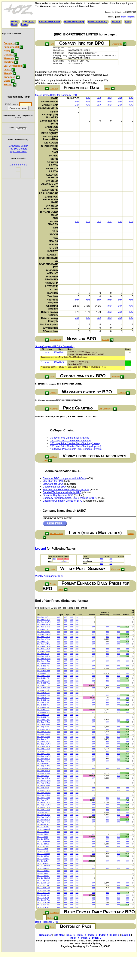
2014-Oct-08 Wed (43, 707)
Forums (115, 21)
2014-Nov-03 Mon (43, 663)
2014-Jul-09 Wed (43, 866)
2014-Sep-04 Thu (43, 766)
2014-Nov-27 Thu (43, 619)
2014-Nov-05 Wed (43, 659)
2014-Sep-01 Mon (43, 773)
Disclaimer (45, 935)
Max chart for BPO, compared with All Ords (66, 489)
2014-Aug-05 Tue (43, 819)
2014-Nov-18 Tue (43, 637)
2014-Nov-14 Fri (43, 641)
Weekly (8, 73)
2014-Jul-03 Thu (43, 876)
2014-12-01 (59, 352)
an (46, 352)
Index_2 (81, 935)
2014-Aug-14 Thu (43, 802)
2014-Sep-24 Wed (43, 732)
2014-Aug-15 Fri (43, 800)
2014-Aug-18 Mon (43, 798)
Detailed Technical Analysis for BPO (62, 492)
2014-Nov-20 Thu (43, 632)
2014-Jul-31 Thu (43, 827)
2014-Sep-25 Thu (43, 729)
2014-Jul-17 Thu (43, 851)
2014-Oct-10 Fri (43, 702)
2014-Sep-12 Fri (43, 751)
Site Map (59, 935)
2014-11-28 (59, 362)
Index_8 (85, 937)
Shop (128, 21)
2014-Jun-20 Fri (43, 897)
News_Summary (97, 21)
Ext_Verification (13, 65)
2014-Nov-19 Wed (43, 634)
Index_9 (96, 937)
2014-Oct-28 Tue (43, 673)
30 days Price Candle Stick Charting (69, 437)
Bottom (8, 84)
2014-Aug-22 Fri (43, 788)
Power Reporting (74, 21)
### (88, 98)
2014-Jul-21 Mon (43, 846)
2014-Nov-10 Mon (43, 651)
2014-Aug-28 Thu (43, 778)
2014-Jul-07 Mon (43, 871)
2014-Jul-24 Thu (43, 839)
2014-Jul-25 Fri (42, 837)
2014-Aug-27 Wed (43, 780)
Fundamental (11, 47)
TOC (52, 44)
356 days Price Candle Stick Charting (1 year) (75, 443)
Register (130, 17)
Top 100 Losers (18, 151)
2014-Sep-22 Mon (43, 737)
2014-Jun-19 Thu (43, 900)
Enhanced (9, 77)
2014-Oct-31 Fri (43, 666)
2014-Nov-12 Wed (43, 646)
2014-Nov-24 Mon (43, 627)
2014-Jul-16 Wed (43, 854)
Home (14, 21)
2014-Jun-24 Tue (43, 893)
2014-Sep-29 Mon (43, 724)
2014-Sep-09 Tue (43, 758)
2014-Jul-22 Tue (43, 844)
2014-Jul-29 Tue (43, 832)
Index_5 (114, 935)
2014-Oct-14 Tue (43, 698)
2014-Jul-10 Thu (43, 863)
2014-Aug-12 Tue (43, 807)
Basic (7, 80)
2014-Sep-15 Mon (43, 749)
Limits (7, 69)
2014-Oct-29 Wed (43, 671)
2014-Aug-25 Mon (43, 785)
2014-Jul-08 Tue (43, 868)
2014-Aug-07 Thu (43, 815)
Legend (40, 548)
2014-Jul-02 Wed (43, 878)
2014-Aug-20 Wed (43, 793)
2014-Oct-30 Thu (43, 668)
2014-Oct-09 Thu (43, 705)
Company (9, 43)
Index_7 (74, 937)
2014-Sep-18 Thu (43, 741)
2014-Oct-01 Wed (43, 719)
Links (24, 24)
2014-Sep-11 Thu (43, 754)
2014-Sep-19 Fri (43, 739)
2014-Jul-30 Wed (43, 829)
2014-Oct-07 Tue (43, 710)
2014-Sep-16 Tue (43, 746)
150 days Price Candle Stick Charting (70, 440)
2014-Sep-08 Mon (43, 761)
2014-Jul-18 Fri (42, 849)
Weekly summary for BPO (49, 576)
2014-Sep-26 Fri (43, 727)
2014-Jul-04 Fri (42, 873)
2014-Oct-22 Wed (43, 683)
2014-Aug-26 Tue (43, 783)
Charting (9, 62)
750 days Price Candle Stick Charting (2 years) (75, 446)
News (7, 50)
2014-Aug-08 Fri (43, 812)
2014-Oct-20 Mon (43, 688)
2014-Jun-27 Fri (43, 885)
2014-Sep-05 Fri (43, 763)
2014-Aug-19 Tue (43, 795)
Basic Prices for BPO (46, 921)
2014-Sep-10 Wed (43, 756)
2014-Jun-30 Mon (43, 883)
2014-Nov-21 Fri (43, 629)
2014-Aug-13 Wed (43, 805)
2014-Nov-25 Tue (43, 624)
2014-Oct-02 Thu (43, 717)
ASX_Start (29, 21)
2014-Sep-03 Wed (43, 768)
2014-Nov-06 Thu (43, 656)
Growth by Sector (18, 145)
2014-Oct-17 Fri (43, 690)
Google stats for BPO (54, 486)
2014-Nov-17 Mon (43, 639)
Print (14, 24)
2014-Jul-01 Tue (43, 880)
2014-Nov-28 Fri (43, 617)
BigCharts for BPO (53, 483)
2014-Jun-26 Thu (43, 888)
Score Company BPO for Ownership (55, 346)
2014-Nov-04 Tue (43, 661)
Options (8, 54)
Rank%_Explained (49, 21)
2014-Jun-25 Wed (43, 890)
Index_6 (125, 935)
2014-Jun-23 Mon (43, 895)
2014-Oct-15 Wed (43, 695)
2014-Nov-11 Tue (43, 649)
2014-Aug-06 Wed (43, 817)
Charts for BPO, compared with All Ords (64, 478)
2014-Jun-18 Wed (43, 902)
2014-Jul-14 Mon (43, 858)
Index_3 (92, 935)
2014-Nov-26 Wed (43, 622)
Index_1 (70, 935)
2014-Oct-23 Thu (43, 680)
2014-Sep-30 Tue (43, 722)
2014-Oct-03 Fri (43, 715)
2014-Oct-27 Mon (43, 676)
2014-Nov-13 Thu (43, 644)
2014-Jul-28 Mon (43, 834)
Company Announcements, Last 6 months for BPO (70, 498)
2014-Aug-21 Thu (43, 790)
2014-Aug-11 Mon (43, 810)
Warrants (9, 58)
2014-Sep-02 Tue (43, 771)
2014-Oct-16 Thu (43, 693)
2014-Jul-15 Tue (43, 856)
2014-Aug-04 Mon (43, 822)
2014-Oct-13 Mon (43, 700)
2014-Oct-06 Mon (43, 712)
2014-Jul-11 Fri (42, 861)
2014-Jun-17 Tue (43, 905)
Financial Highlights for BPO (58, 495)
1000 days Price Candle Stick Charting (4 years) (76, 449)
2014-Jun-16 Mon (43, 907)
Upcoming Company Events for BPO (62, 500)
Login (123, 17)
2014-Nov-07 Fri (43, 654)
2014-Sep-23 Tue (43, 734)
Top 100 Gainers (18, 148)
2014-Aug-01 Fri (43, 824)
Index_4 (103, 935)
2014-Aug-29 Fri (43, 776)
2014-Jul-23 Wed (43, 841)
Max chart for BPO (53, 481)
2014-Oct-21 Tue (43, 685)
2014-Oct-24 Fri (43, 678)
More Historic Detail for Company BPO (56, 95)
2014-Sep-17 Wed (43, 744)
